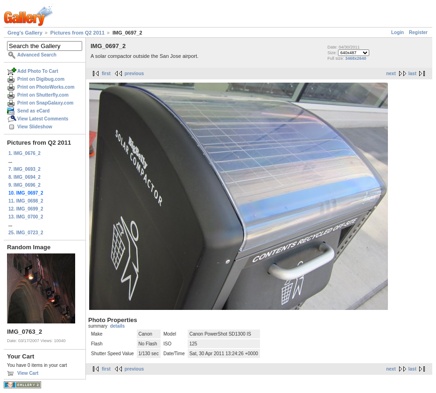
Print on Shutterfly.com (43, 95)
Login (397, 32)
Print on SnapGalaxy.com (45, 102)
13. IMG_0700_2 (25, 216)
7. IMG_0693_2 (24, 169)
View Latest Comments (42, 118)
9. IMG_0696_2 (24, 185)
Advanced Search (36, 54)
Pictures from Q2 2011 (77, 32)
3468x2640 (355, 58)
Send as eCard (33, 110)
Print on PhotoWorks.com (46, 87)
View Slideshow (34, 126)
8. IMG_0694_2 (24, 177)
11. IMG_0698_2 (25, 201)
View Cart (27, 373)
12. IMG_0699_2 (25, 208)
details (117, 326)
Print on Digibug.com (40, 79)
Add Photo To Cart (37, 71)
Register (418, 32)
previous (134, 73)
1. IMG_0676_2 (24, 153)
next (391, 73)
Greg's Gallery (24, 32)
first (106, 73)
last (412, 73)
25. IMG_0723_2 (25, 232)
